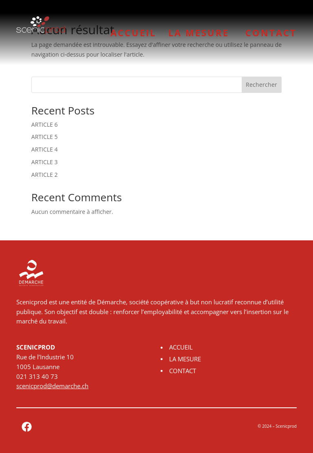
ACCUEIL (133, 32)
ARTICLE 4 (44, 149)
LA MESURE (200, 32)
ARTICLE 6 (44, 124)
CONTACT (271, 32)
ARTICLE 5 (44, 137)
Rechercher (261, 84)
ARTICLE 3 (44, 162)
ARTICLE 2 (44, 174)
